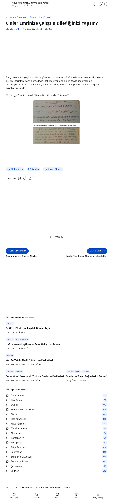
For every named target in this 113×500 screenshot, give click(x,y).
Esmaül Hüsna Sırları (20, 409)
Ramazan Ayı (15, 437)
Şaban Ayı (14, 466)
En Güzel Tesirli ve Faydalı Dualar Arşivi (28, 328)
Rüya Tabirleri (16, 447)
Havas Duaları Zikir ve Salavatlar (30, 2)
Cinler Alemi (15, 169)
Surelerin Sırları (17, 461)
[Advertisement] (56, 55)
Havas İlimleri (53, 169)
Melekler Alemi (16, 428)
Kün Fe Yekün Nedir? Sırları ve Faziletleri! (29, 360)
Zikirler (10, 355)
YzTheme (66, 487)
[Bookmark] (19, 178)
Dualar (33, 169)
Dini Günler (14, 400)
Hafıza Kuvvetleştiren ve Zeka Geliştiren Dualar (33, 344)
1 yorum (56, 237)
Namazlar (13, 433)
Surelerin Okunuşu (18, 456)
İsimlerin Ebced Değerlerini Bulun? (86, 376)
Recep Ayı (13, 442)
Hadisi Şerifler (16, 419)
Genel (11, 414)
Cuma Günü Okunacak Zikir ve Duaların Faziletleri (35, 376)
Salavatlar (14, 452)
